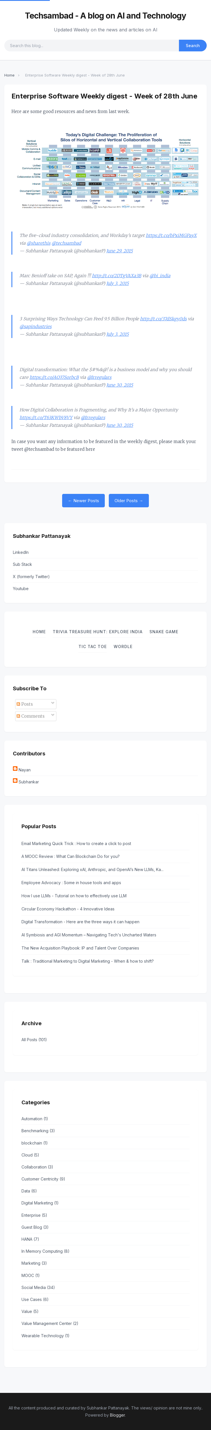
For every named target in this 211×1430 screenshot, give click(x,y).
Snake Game (163, 631)
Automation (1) (34, 1118)
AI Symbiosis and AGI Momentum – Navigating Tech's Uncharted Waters (88, 934)
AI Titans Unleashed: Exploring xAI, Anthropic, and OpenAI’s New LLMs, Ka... (92, 869)
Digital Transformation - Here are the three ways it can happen (80, 921)
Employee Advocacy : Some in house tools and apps (71, 882)
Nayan (25, 769)
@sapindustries (35, 326)
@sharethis (38, 243)
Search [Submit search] (193, 45)
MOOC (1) (30, 1275)
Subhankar (29, 781)
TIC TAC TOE (92, 646)
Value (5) (30, 1311)
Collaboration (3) (37, 1166)
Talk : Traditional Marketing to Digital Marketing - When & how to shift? (87, 961)
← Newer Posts (83, 500)
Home (9, 75)
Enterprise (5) (34, 1215)
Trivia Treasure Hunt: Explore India (98, 631)
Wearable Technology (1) (45, 1335)
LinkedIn (21, 552)
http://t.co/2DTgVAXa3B (116, 275)
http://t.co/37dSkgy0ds (163, 318)
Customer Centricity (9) (43, 1178)
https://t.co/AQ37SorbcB (54, 377)
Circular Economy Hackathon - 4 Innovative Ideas (68, 908)
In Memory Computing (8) (45, 1251)
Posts (25, 704)
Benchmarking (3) (38, 1130)
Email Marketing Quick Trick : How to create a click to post (76, 843)
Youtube (21, 588)
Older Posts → (129, 500)
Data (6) (29, 1190)
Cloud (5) (30, 1155)
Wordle (123, 646)
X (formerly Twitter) (31, 576)
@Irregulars (99, 377)
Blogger (117, 1415)
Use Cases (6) (35, 1299)
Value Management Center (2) (49, 1323)
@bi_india (159, 275)
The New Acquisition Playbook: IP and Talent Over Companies (80, 948)
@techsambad (66, 243)
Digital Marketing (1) (40, 1202)
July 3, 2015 (117, 283)
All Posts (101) (34, 1039)
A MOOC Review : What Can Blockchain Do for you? (70, 856)
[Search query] (91, 45)
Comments (31, 716)
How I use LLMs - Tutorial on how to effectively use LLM (74, 895)
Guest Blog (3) (35, 1227)
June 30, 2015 (119, 385)
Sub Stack (22, 564)
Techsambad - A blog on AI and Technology (105, 16)
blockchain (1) (34, 1143)
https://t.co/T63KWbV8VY (45, 417)
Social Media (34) (38, 1287)
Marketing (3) (34, 1263)
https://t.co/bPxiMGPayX (171, 235)
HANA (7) (30, 1239)
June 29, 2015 (119, 251)
